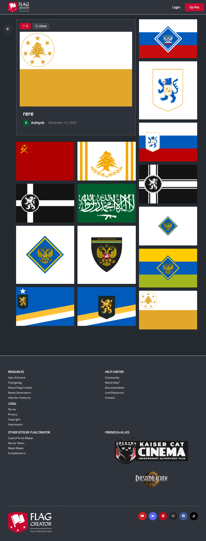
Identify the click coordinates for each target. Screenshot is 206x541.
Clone (40, 26)
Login (176, 7)
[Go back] (8, 29)
